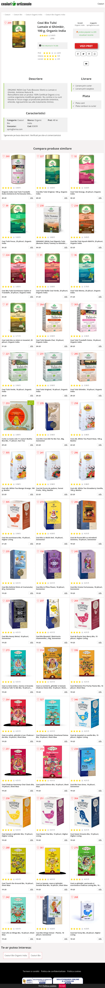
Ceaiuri (101, 3)
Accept (62, 985)
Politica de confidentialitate (53, 971)
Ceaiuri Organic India (34, 14)
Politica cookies (74, 971)
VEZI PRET (86, 46)
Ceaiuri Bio (18, 14)
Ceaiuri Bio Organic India (55, 14)
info (31, 198)
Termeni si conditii (31, 971)
